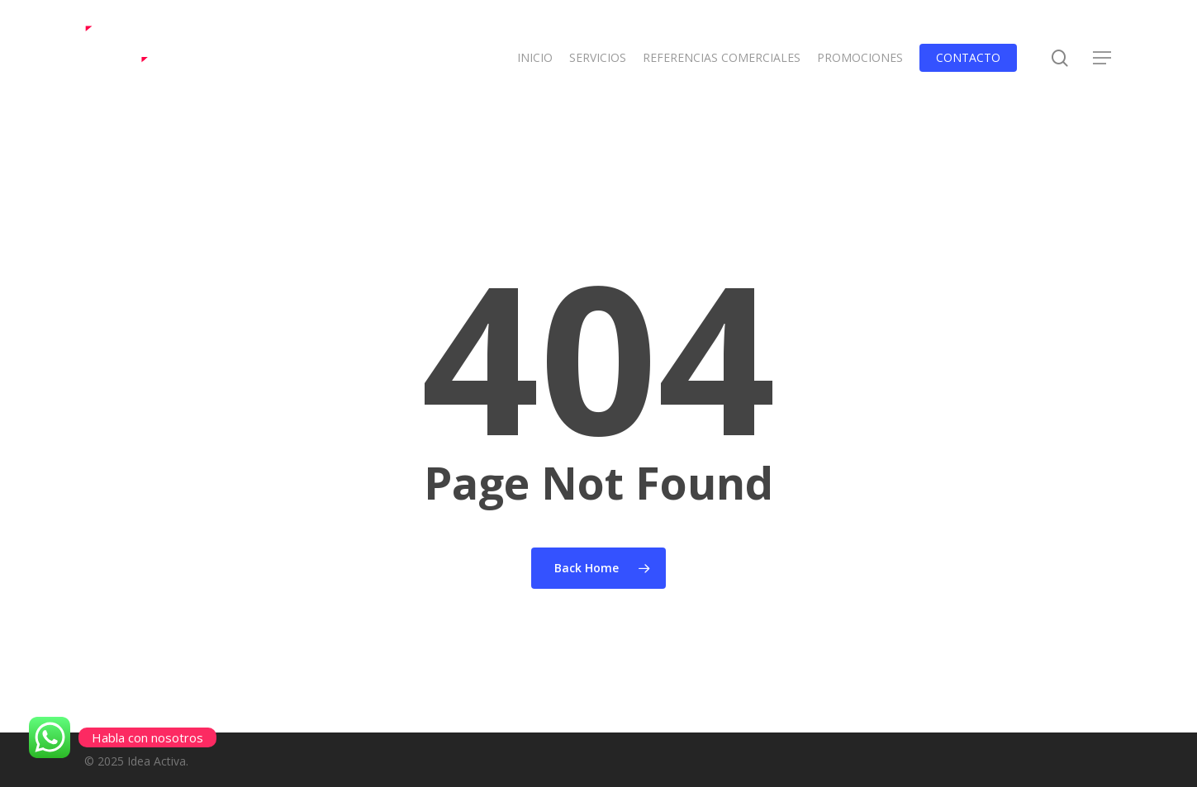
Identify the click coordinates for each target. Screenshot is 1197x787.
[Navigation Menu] (1103, 58)
